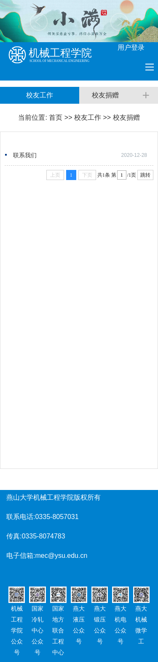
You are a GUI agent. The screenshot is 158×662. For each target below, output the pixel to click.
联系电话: (20, 516)
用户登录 (131, 47)
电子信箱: (20, 555)
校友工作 (87, 117)
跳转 (145, 175)
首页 (55, 117)
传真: (13, 536)
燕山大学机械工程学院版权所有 (53, 497)
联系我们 (25, 155)
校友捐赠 (126, 117)
